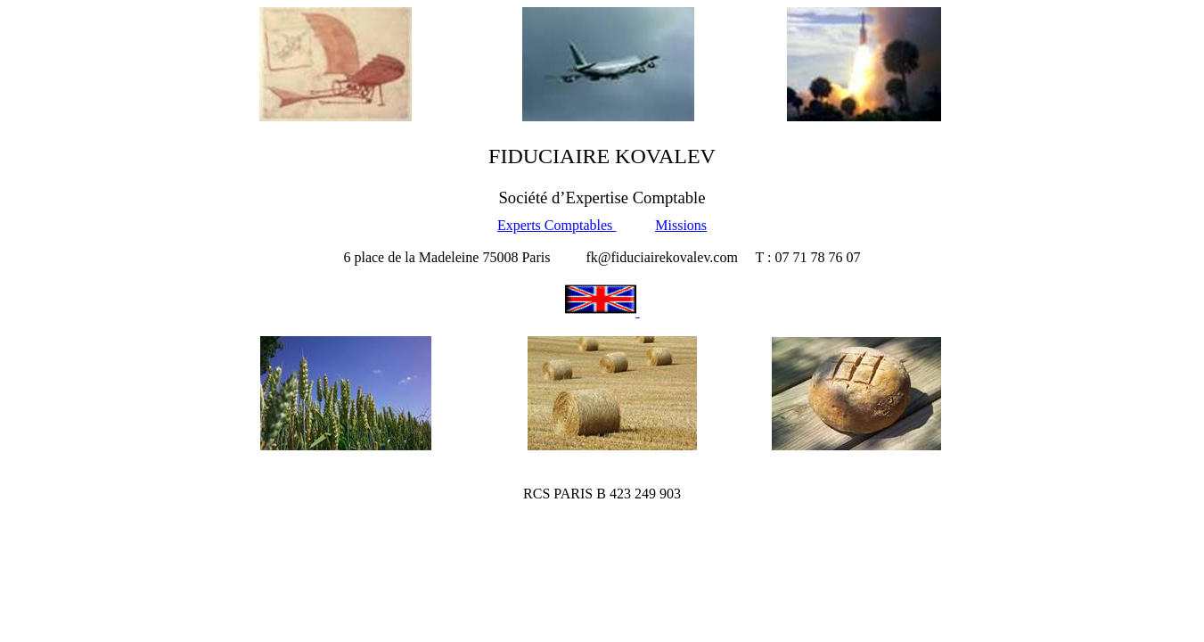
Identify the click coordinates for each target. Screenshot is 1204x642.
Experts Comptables (556, 225)
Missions (681, 225)
